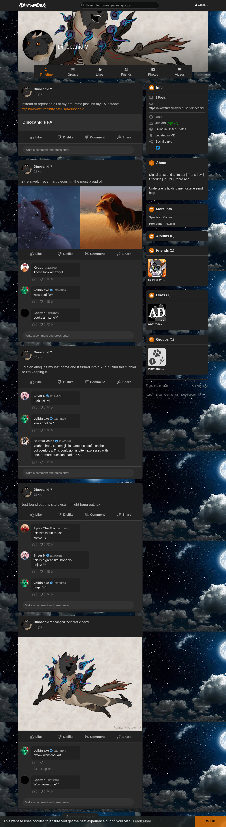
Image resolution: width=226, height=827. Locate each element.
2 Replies (42, 769)
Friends (162, 250)
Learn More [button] (142, 821)
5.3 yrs (38, 94)
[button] (119, 5)
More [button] (203, 394)
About (149, 394)
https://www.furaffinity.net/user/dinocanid (52, 109)
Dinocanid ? (73, 46)
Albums (162, 236)
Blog (159, 394)
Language (200, 386)
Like (36, 137)
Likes (160, 295)
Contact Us (171, 394)
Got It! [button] (210, 821)
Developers (188, 394)
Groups (162, 339)
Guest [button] (202, 4)
